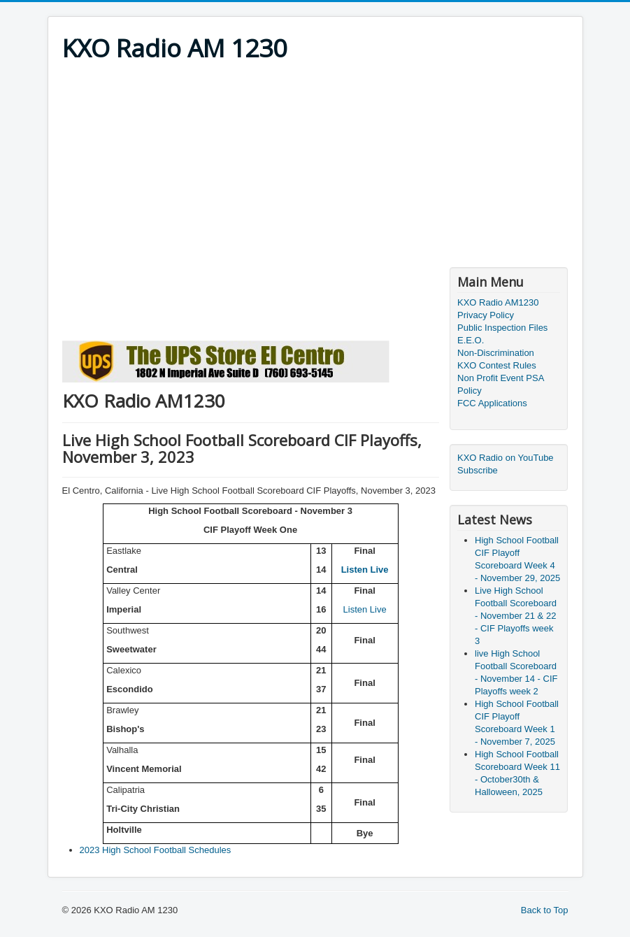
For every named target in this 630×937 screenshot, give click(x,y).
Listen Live (365, 569)
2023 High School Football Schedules (155, 850)
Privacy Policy (485, 315)
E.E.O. (470, 340)
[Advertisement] (315, 169)
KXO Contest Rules (496, 365)
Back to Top (544, 910)
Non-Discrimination (495, 353)
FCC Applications (492, 403)
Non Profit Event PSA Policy (500, 384)
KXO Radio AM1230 (497, 302)
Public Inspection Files (502, 327)
